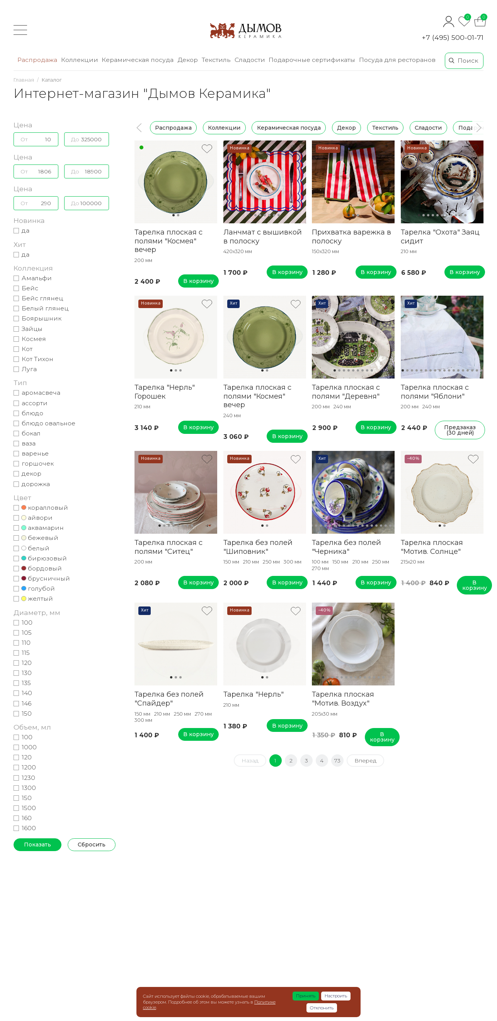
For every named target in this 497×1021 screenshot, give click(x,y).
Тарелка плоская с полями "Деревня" (346, 392)
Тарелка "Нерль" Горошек (164, 392)
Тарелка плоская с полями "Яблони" (435, 392)
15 (467, 370)
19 (390, 525)
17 (477, 370)
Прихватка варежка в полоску (351, 236)
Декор (346, 127)
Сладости (428, 127)
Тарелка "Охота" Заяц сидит (440, 236)
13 (458, 370)
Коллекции (224, 127)
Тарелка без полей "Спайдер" (169, 699)
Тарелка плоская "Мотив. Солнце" (432, 547)
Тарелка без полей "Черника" (346, 547)
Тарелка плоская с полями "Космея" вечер (168, 241)
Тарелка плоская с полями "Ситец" (168, 547)
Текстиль (385, 127)
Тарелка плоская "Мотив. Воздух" (343, 699)
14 (463, 370)
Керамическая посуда (289, 127)
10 (461, 215)
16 (472, 370)
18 (481, 370)
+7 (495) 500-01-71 (452, 37)
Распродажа (173, 127)
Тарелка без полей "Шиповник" (258, 547)
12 (454, 370)
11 (465, 215)
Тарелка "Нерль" (253, 694)
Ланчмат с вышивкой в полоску (262, 236)
